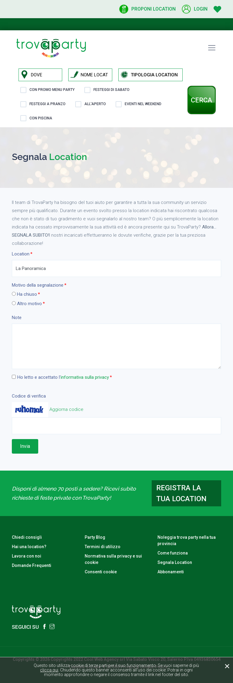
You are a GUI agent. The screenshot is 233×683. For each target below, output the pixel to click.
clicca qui (49, 670)
